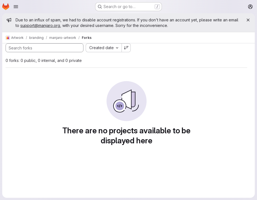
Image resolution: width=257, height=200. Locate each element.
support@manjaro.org (40, 25)
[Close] (248, 20)
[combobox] (104, 47)
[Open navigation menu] (15, 6)
